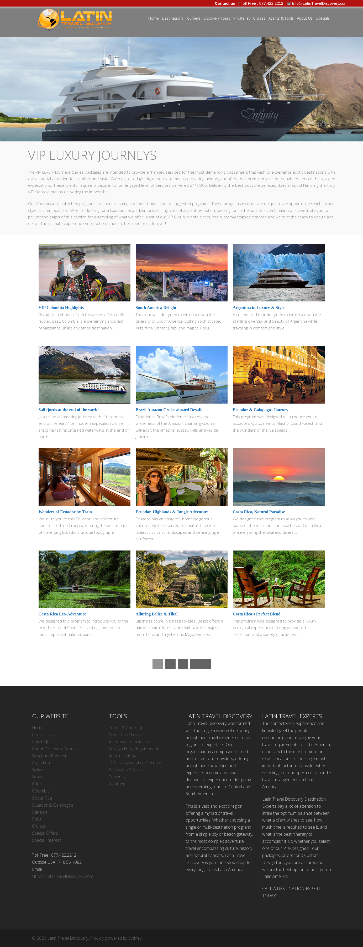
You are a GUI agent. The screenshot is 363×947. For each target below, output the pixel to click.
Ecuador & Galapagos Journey (260, 410)
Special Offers (45, 833)
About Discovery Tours (53, 749)
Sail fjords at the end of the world (69, 410)
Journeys (193, 18)
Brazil (37, 777)
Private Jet (241, 18)
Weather (117, 784)
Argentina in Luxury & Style (259, 307)
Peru (36, 819)
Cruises (259, 18)
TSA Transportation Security (135, 763)
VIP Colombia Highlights (61, 307)
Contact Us (42, 734)
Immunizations (122, 756)
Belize (37, 770)
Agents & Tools (281, 18)
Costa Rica (42, 798)
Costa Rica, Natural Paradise (259, 512)
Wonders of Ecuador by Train (65, 512)
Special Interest (46, 840)
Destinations (172, 18)
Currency (117, 777)
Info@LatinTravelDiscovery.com (63, 876)
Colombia (41, 791)
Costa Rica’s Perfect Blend (257, 614)
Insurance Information (130, 742)
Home (153, 18)
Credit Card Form (125, 734)
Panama (40, 812)
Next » (200, 664)
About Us (305, 18)
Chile (36, 784)
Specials (323, 18)
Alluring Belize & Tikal (157, 614)
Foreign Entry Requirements (134, 749)
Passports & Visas (126, 770)
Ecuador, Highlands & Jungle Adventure (172, 512)
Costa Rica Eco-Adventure (62, 614)
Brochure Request (49, 756)
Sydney (134, 938)
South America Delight (156, 307)
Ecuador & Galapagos (52, 805)
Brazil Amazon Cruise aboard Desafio (170, 410)
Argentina (41, 763)
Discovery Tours (217, 18)
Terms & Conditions (127, 727)
